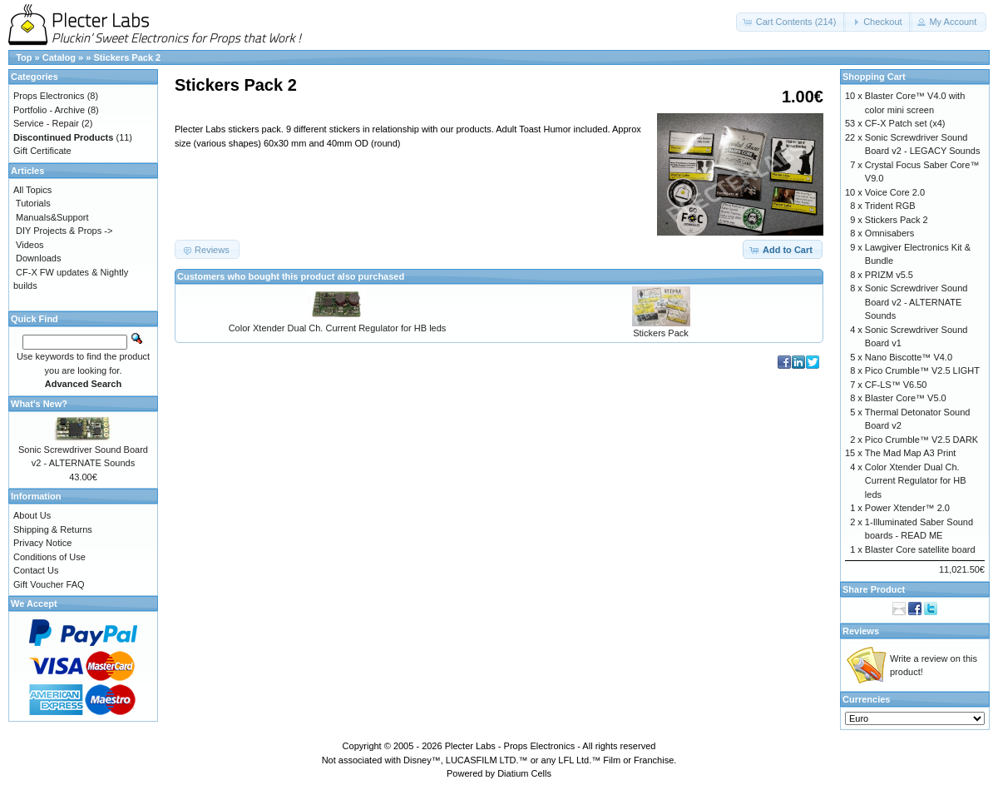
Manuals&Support (52, 217)
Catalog (59, 57)
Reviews (860, 631)
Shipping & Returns (52, 529)
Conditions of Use (49, 557)
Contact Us (35, 570)
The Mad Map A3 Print (910, 453)
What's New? (39, 404)
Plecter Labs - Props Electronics (510, 746)
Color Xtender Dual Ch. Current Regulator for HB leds (338, 328)
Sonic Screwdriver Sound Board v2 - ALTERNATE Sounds (916, 301)
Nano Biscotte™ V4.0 (908, 357)
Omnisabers (889, 233)
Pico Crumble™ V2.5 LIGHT (922, 370)
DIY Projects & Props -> (64, 231)
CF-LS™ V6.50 (896, 385)
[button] (791, 22)
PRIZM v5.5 (889, 275)
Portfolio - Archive (49, 110)
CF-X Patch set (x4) (905, 123)
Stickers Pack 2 (127, 57)
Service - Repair (46, 123)
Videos (29, 245)
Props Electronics (49, 96)
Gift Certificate (42, 151)
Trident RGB (890, 206)
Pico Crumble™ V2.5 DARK (921, 440)
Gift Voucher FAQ (49, 584)
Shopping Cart (874, 77)
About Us (32, 515)
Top (24, 57)
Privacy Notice (42, 543)
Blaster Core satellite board (920, 549)
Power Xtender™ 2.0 (907, 508)
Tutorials (33, 203)
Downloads (38, 258)
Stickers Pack (661, 333)
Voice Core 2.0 (895, 192)
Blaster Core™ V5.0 (905, 398)
